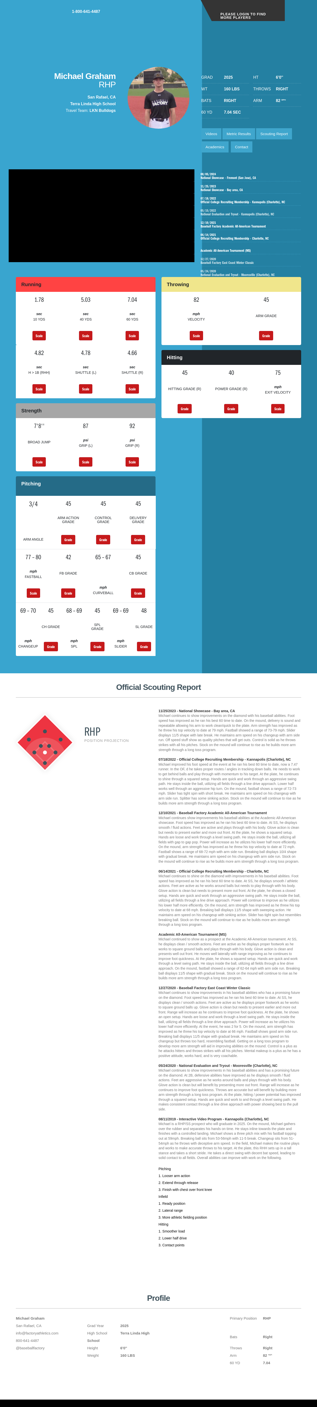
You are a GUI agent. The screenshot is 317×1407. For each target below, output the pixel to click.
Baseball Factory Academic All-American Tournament (248, 226)
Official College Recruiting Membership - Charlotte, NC (248, 238)
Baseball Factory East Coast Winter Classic (253, 262)
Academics (215, 148)
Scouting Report (277, 134)
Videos (212, 134)
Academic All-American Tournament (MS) (248, 250)
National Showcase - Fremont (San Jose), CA (248, 177)
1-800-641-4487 (177, 14)
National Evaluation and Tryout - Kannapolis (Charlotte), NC (253, 214)
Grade (266, 338)
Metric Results (240, 134)
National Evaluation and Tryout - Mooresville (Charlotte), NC (253, 274)
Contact (243, 148)
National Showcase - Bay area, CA (248, 189)
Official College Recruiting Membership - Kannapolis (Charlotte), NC (248, 201)
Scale (39, 338)
